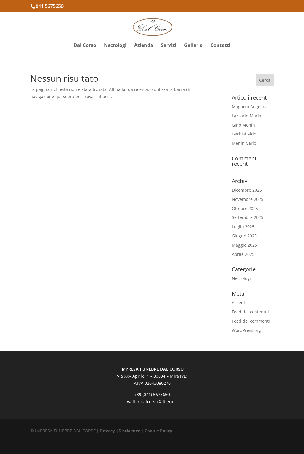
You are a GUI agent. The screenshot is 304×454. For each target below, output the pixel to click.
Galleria (193, 45)
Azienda (143, 45)
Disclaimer (129, 430)
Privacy (107, 430)
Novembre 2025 (247, 199)
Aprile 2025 (243, 254)
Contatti (220, 45)
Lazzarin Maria (246, 116)
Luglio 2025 (243, 226)
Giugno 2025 (244, 236)
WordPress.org (246, 330)
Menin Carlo (244, 143)
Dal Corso (85, 45)
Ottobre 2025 (245, 208)
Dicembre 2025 (247, 190)
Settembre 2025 (247, 217)
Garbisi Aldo (244, 134)
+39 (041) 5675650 (152, 394)
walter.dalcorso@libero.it (152, 401)
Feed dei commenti (251, 321)
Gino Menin (243, 125)
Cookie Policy (158, 430)
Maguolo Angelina (250, 106)
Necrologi (115, 45)
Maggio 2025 (244, 245)
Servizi (168, 45)
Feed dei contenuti (250, 312)
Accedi (238, 302)
